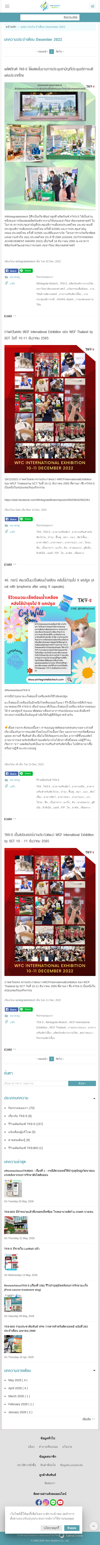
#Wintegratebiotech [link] (16, 216)
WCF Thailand (57, 1027)
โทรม (87, 542)
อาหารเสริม (78, 786)
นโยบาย (67, 1446)
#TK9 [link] (73, 216)
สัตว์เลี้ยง (82, 537)
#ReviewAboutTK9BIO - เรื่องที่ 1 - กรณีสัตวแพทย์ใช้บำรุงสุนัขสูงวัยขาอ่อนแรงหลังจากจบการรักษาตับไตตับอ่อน (49, 1173)
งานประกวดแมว (77, 1027)
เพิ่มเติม (86, 1418)
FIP (57, 553)
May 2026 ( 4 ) (17, 1380)
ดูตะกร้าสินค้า (92, 6)
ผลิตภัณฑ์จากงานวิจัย (81, 283)
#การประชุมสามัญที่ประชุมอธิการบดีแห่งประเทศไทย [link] (44, 224)
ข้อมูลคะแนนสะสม (71, 1465)
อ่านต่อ (8, 315)
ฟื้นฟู (58, 537)
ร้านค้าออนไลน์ (25, 1535)
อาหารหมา (57, 542)
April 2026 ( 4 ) (18, 1388)
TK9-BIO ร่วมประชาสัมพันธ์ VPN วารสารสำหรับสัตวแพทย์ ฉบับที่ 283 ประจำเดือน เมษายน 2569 (46, 1328)
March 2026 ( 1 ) (19, 1396)
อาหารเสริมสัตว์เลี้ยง (70, 294)
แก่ (80, 542)
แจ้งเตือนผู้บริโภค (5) (21, 1132)
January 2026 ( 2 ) (20, 1412)
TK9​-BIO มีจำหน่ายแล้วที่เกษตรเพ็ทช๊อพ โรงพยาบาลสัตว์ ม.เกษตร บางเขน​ (48, 1211)
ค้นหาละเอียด (70, 17)
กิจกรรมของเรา (44, 277)
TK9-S (63, 283)
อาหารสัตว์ (42, 542)
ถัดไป (59, 51)
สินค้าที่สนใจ (48, 1465)
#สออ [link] (7, 233)
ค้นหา (82, 1083)
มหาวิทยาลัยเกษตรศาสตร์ (50, 288)
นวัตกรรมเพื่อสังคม (77, 288)
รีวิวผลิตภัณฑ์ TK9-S (47, 779)
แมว (72, 537)
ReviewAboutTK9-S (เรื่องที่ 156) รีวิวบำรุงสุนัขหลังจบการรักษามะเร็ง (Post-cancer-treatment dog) (46, 1287)
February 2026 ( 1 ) (21, 1404)
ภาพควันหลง (12, 982)
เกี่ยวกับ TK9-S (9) (20, 1116)
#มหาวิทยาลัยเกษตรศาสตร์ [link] (58, 245)
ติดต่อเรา (50, 1483)
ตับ (65, 547)
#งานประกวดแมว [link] (31, 982)
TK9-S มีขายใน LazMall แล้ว (21, 1248)
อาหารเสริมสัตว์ (61, 532)
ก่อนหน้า (43, 51)
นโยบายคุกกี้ (51, 1528)
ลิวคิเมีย (40, 553)
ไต (62, 553)
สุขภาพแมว (86, 1032)
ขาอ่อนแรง (75, 547)
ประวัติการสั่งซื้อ (26, 1465)
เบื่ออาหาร (47, 547)
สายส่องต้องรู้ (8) (19, 1140)
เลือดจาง (79, 553)
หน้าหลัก (11, 26)
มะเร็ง (58, 547)
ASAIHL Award (65, 299)
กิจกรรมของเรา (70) (21, 1108)
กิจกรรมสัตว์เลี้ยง (45, 1038)
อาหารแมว (71, 542)
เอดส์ (50, 553)
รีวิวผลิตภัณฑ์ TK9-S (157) (25, 1124)
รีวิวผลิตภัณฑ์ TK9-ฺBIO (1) (25, 1148)
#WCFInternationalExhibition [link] (59, 982)
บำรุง (50, 537)
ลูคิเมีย (87, 547)
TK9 (38, 532)
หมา (65, 537)
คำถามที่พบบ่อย (48, 1446)
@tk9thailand (53, 1502)
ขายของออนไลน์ (46, 1535)
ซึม (38, 547)
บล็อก (31, 1446)
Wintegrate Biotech (47, 283)
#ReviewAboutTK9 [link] (15, 690)
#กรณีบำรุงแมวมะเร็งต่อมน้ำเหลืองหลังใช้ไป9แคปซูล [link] (35, 696)
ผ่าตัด (69, 553)
